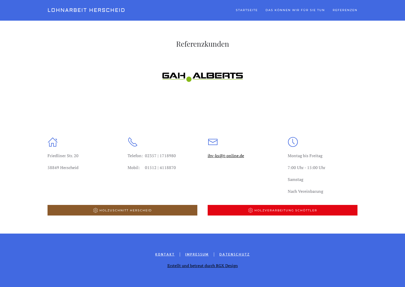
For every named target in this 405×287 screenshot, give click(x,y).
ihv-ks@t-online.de (226, 155)
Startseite (247, 10)
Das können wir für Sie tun (295, 10)
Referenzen (345, 10)
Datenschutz (234, 254)
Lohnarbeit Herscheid (86, 10)
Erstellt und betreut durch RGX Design (202, 265)
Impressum (197, 254)
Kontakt (165, 254)
